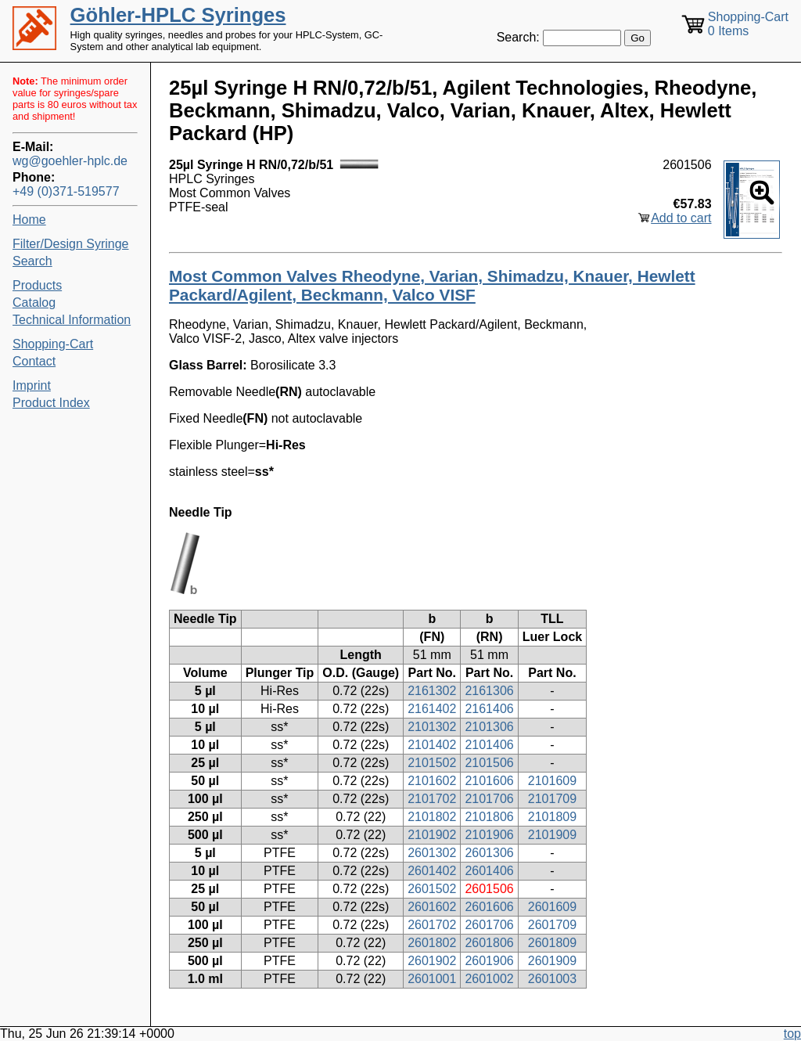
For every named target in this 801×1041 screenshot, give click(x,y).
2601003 (552, 978)
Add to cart (681, 218)
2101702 (432, 798)
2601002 (489, 978)
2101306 (489, 726)
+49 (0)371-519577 (66, 191)
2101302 (432, 726)
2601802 (432, 942)
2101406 (489, 744)
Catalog (34, 302)
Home (29, 219)
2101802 (432, 816)
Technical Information (72, 319)
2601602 (432, 906)
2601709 (552, 924)
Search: (518, 37)
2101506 (489, 762)
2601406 (489, 870)
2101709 (552, 798)
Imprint (32, 385)
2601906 (489, 960)
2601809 (552, 942)
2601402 (432, 870)
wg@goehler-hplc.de (70, 160)
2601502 (432, 888)
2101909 (552, 834)
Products (37, 285)
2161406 (489, 708)
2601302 (432, 852)
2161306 (489, 690)
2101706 (489, 798)
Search (32, 261)
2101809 (552, 816)
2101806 (489, 816)
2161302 (432, 690)
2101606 (489, 780)
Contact (34, 361)
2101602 (432, 780)
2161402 (432, 708)
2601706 (489, 924)
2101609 (552, 780)
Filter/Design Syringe (71, 243)
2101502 (432, 762)
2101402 (432, 744)
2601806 (489, 942)
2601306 (489, 852)
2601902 (432, 960)
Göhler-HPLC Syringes (178, 15)
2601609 (552, 906)
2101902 (432, 834)
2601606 (489, 906)
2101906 (489, 834)
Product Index (51, 402)
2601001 (432, 978)
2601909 (552, 960)
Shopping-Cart (53, 344)
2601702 (432, 924)
